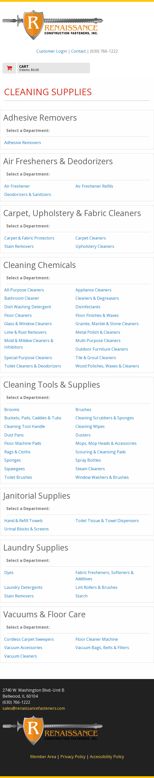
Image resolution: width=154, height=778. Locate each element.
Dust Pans (14, 435)
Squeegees (14, 468)
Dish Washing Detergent (27, 307)
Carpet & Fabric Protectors (29, 238)
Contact (78, 51)
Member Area (43, 756)
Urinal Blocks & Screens (26, 529)
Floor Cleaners (18, 315)
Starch (81, 596)
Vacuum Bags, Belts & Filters (102, 647)
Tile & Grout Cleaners (95, 357)
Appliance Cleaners (93, 290)
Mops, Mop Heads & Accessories (106, 443)
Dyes (9, 572)
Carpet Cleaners (90, 238)
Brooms (11, 409)
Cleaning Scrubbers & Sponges (104, 418)
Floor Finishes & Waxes (97, 315)
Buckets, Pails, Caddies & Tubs (32, 418)
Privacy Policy (73, 756)
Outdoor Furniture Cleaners (101, 349)
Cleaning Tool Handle (24, 426)
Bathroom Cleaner (21, 298)
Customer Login (51, 51)
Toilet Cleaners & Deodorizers (32, 366)
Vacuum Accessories (23, 647)
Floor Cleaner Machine (96, 639)
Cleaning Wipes (90, 426)
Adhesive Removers (22, 142)
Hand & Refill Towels (23, 520)
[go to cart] (55, 68)
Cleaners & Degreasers (97, 298)
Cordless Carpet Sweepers (29, 639)
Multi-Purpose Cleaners (98, 340)
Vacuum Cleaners (20, 656)
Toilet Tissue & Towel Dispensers (107, 520)
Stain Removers (19, 246)
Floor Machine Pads (22, 443)
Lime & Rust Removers (25, 332)
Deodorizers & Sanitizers (27, 194)
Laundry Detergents (23, 587)
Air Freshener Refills (94, 186)
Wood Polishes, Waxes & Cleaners (107, 366)
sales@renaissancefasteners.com (34, 708)
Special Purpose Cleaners (28, 357)
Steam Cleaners (90, 468)
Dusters (83, 435)
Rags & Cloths (17, 452)
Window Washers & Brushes (102, 477)
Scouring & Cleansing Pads (100, 452)
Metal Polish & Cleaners (97, 332)
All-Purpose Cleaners (24, 290)
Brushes (83, 409)
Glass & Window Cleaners (28, 323)
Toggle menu (129, 68)
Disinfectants (87, 307)
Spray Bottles (88, 460)
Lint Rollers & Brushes (96, 587)
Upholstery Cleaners (94, 246)
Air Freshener (17, 186)
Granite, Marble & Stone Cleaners (107, 323)
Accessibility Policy (107, 756)
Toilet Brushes (18, 477)
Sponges (12, 460)
